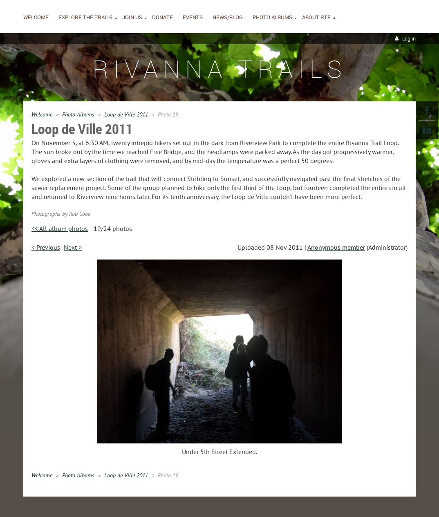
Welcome (41, 114)
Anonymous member (336, 247)
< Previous (45, 247)
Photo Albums (78, 114)
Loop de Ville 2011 (126, 114)
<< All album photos (59, 228)
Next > (73, 247)
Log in (409, 38)
